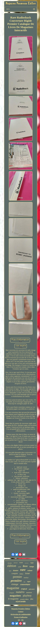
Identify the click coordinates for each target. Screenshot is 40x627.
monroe (29, 592)
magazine (13, 588)
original (24, 589)
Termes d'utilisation (20, 617)
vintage (14, 584)
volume (29, 570)
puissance (32, 589)
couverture (25, 584)
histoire (15, 570)
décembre (10, 563)
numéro (20, 591)
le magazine (13, 599)
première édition (24, 599)
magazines (15, 595)
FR (22, 620)
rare (23, 569)
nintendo (21, 601)
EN (19, 620)
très (24, 581)
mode (21, 562)
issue (27, 573)
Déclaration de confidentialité (21, 614)
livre (25, 566)
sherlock (15, 562)
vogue (32, 562)
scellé (19, 567)
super (28, 581)
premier (17, 576)
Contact (20, 611)
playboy (27, 595)
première (16, 580)
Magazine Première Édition (20, 609)
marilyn (26, 577)
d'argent (11, 592)
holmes (21, 574)
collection (26, 563)
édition (11, 566)
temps (32, 567)
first (31, 599)
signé (10, 570)
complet (15, 573)
